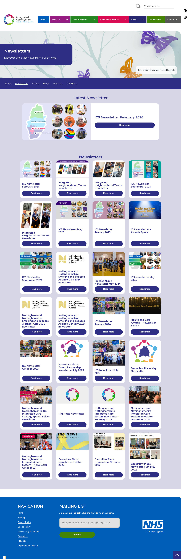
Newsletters (21, 83)
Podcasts (58, 83)
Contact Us (172, 20)
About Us (56, 20)
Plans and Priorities (109, 20)
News (133, 20)
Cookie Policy (24, 527)
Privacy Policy (24, 522)
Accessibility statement (28, 532)
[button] (185, 10)
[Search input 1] (159, 6)
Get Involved (155, 20)
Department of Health (28, 546)
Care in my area (80, 20)
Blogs (46, 83)
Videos (35, 83)
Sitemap (21, 517)
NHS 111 (22, 541)
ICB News (72, 83)
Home (42, 20)
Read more (124, 125)
